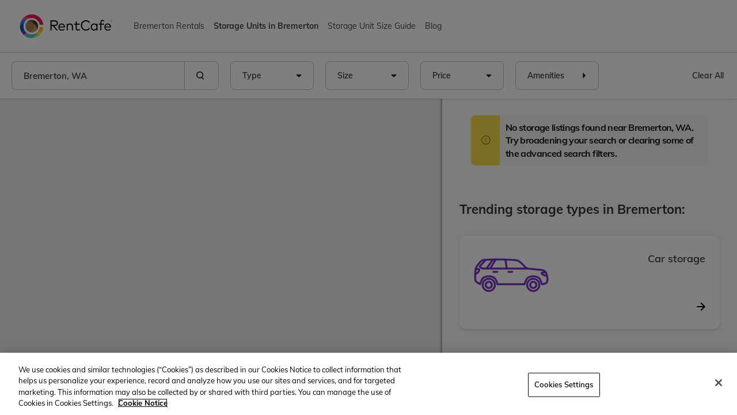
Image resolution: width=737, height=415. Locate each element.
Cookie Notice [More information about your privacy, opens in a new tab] (143, 403)
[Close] (718, 382)
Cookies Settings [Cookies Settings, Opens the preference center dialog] (564, 384)
